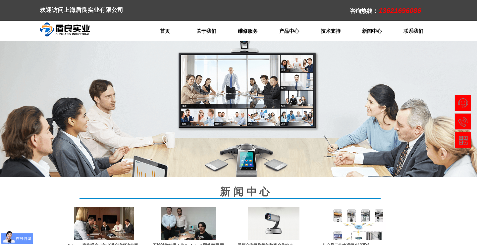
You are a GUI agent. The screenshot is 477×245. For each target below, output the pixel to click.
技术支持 (331, 31)
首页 (165, 31)
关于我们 (206, 31)
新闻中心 (372, 31)
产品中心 (289, 31)
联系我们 (413, 31)
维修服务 (248, 31)
